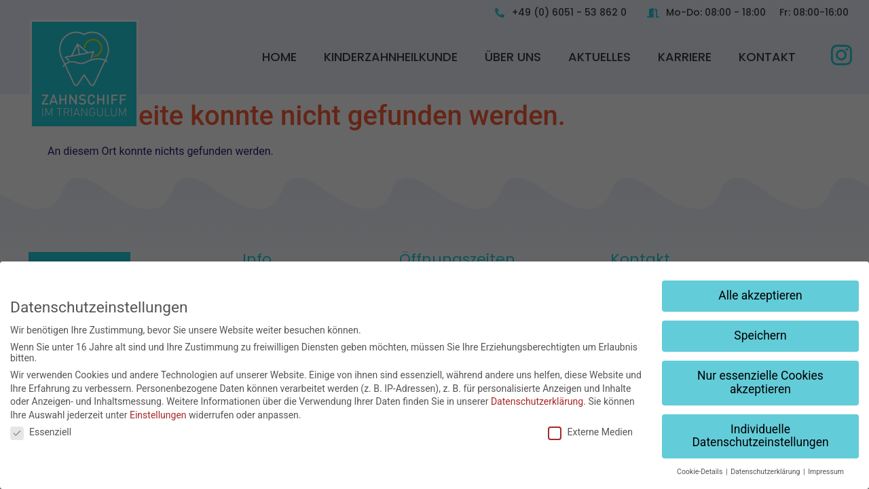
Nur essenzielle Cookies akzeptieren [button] (760, 382)
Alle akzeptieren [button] (760, 295)
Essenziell (40, 432)
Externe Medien (590, 432)
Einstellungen (158, 415)
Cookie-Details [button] (700, 471)
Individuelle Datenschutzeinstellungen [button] (760, 436)
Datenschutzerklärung (537, 401)
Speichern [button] (760, 335)
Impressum (826, 471)
